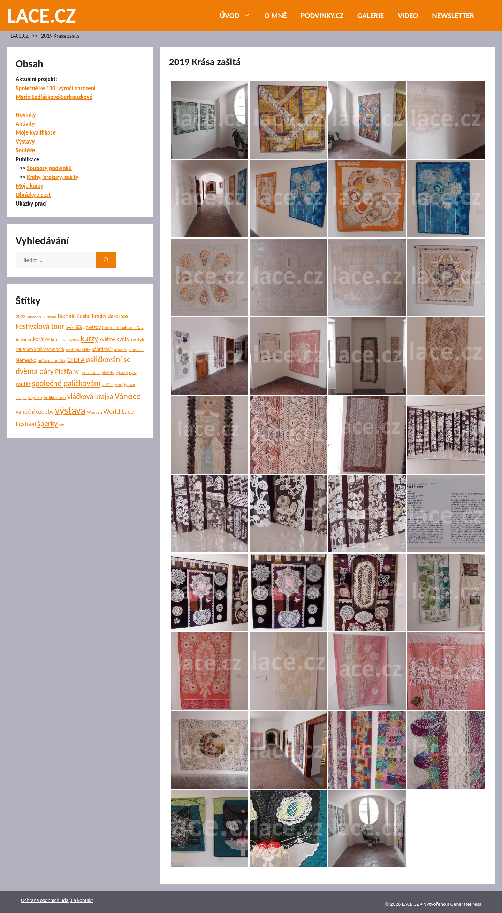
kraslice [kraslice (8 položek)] (59, 339)
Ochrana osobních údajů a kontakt (57, 900)
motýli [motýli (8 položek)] (137, 339)
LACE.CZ (41, 15)
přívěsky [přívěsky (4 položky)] (108, 372)
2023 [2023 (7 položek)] (20, 317)
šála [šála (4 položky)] (62, 425)
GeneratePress (465, 904)
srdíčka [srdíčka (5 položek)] (107, 384)
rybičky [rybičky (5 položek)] (122, 372)
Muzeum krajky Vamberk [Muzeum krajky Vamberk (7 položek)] (40, 349)
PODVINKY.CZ (322, 15)
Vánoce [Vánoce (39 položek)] (128, 396)
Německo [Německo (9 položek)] (26, 360)
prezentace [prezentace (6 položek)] (90, 372)
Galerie (370, 15)
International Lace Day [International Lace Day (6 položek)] (123, 327)
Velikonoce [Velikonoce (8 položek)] (54, 397)
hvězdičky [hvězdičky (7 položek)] (75, 327)
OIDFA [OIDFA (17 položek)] (76, 359)
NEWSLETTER (453, 15)
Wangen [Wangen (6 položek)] (94, 412)
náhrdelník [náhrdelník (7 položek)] (102, 349)
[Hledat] (106, 260)
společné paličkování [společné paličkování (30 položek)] (66, 383)
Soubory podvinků (49, 168)
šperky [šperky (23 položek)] (47, 423)
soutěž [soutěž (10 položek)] (23, 384)
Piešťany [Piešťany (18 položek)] (67, 371)
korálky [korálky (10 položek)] (41, 339)
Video (408, 15)
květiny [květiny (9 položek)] (107, 339)
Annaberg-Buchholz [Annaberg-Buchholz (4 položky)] (41, 317)
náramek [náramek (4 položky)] (120, 349)
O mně (276, 15)
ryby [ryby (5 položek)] (132, 372)
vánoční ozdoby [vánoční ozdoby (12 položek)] (35, 411)
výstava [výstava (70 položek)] (70, 410)
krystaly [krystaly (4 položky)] (73, 340)
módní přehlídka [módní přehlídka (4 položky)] (78, 349)
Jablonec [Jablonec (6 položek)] (24, 340)
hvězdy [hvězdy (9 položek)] (93, 327)
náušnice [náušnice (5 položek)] (136, 349)
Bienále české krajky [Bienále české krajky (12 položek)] (82, 316)
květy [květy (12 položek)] (123, 339)
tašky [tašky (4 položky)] (118, 385)
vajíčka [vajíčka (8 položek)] (35, 397)
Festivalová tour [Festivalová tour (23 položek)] (40, 326)
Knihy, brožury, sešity (52, 177)
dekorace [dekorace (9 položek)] (118, 316)
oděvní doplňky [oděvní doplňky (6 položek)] (52, 360)
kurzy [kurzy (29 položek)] (89, 338)
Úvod (239, 15)
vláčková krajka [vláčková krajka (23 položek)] (90, 396)
